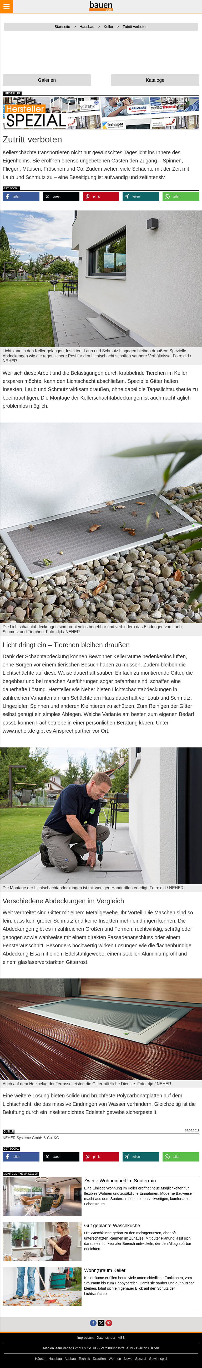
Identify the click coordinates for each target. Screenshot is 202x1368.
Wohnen (115, 1359)
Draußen (99, 1359)
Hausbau (55, 1359)
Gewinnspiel (158, 1359)
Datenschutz (106, 1338)
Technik (84, 1359)
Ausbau (70, 1359)
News (128, 1359)
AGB (121, 1338)
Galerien (47, 80)
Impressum (85, 1338)
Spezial (140, 1359)
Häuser (40, 1359)
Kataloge (155, 80)
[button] (21, 196)
